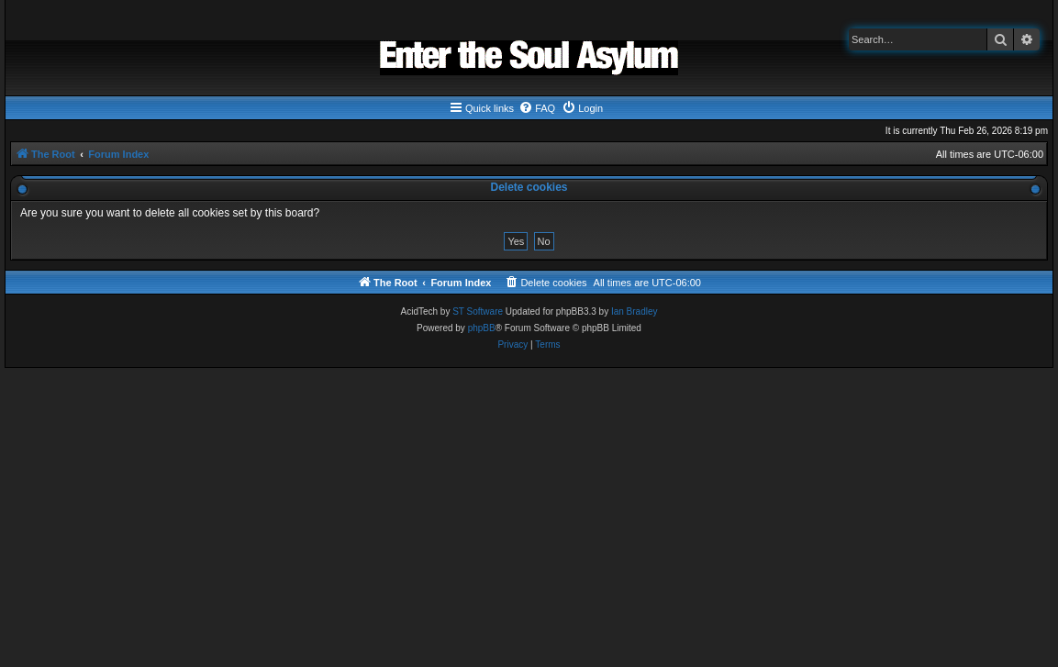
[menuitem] (536, 108)
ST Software (477, 311)
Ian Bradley (634, 311)
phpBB (482, 328)
